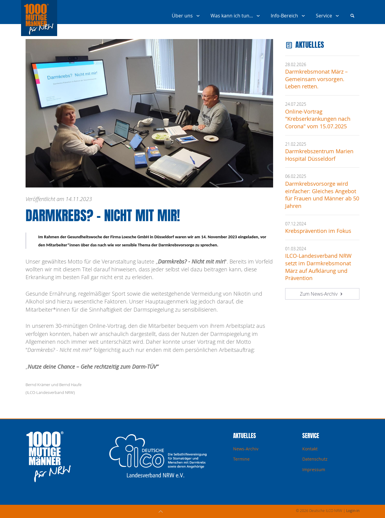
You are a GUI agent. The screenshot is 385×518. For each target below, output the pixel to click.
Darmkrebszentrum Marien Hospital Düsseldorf (319, 155)
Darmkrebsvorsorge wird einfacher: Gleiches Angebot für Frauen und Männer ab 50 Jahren (322, 194)
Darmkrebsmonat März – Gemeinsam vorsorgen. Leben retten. (316, 79)
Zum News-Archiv (322, 294)
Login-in (352, 510)
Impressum (313, 469)
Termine (241, 459)
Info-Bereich (289, 15)
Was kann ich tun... (236, 15)
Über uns (187, 15)
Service (328, 15)
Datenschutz (315, 459)
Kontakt (310, 449)
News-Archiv (245, 449)
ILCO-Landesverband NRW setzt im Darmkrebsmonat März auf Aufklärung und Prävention (318, 267)
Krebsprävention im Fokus (318, 230)
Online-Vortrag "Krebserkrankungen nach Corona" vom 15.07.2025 (317, 119)
